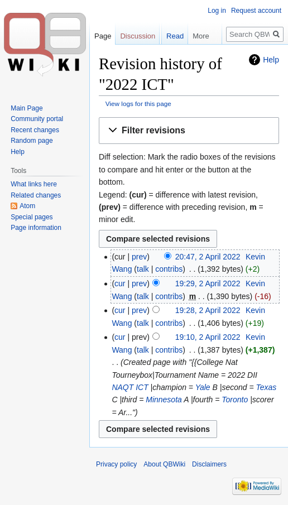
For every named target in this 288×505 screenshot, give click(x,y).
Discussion (137, 36)
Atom (27, 206)
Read (169, 58)
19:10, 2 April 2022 (208, 337)
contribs (169, 268)
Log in (217, 11)
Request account (256, 11)
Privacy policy (116, 464)
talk (143, 268)
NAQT (122, 387)
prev (139, 256)
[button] (189, 131)
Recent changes (35, 130)
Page (102, 36)
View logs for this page (138, 103)
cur (119, 283)
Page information (36, 228)
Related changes (36, 195)
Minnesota (164, 399)
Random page (31, 141)
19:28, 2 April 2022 (208, 310)
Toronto (235, 399)
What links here (34, 184)
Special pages (31, 217)
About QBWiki (164, 464)
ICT (142, 387)
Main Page (26, 108)
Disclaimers (209, 464)
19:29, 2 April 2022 (208, 283)
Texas (266, 387)
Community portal (37, 119)
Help (18, 152)
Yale (202, 387)
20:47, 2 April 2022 (208, 256)
